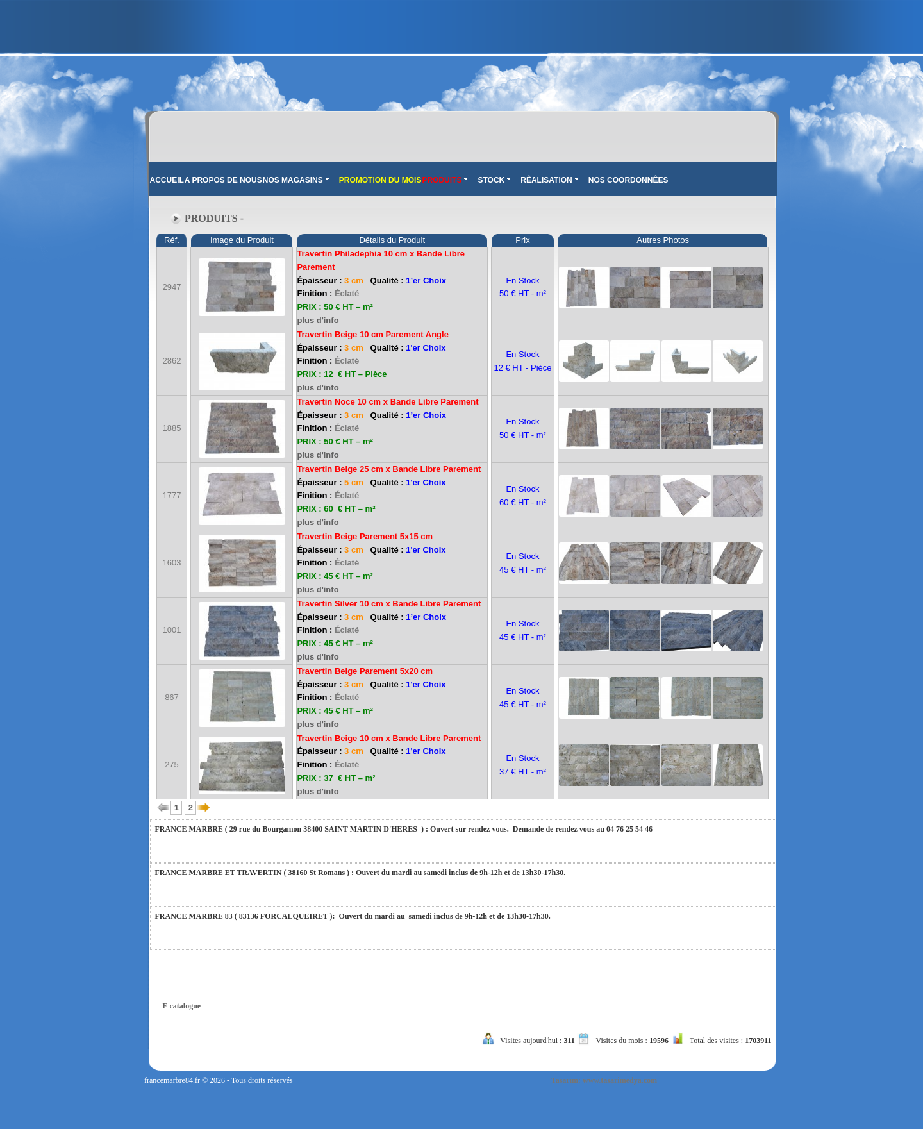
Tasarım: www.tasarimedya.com (604, 1080)
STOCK (494, 180)
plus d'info (317, 320)
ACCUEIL (167, 180)
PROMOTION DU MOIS (380, 180)
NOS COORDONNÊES (628, 180)
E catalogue (182, 1005)
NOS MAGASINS (296, 180)
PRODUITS (445, 180)
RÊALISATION (549, 180)
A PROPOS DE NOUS (223, 180)
